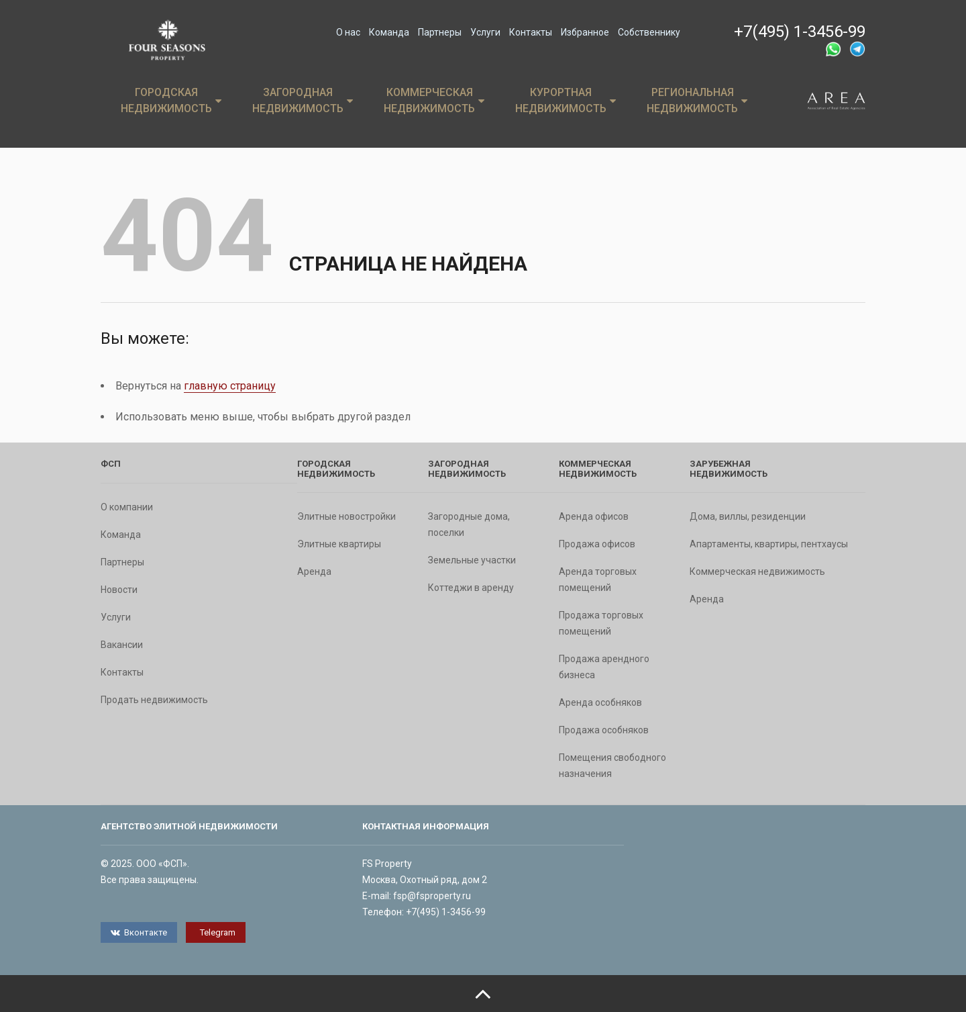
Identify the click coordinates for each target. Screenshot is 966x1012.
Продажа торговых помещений (601, 623)
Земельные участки (472, 560)
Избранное (585, 32)
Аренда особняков (600, 702)
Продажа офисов (597, 544)
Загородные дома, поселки (469, 524)
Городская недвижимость (171, 100)
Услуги (485, 32)
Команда (389, 32)
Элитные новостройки (346, 516)
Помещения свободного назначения (612, 765)
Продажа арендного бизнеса (604, 666)
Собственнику (649, 32)
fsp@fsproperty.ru (432, 895)
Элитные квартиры (339, 544)
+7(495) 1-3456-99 (799, 31)
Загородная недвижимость (302, 100)
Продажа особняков (604, 730)
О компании (127, 507)
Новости (119, 589)
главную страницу (230, 385)
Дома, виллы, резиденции (748, 516)
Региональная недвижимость (697, 100)
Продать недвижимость (154, 699)
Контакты (530, 32)
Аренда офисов (594, 516)
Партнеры (440, 32)
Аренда (314, 571)
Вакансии (122, 644)
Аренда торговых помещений (598, 579)
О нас (348, 32)
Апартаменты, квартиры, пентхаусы (769, 544)
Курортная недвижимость (565, 100)
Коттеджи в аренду (471, 587)
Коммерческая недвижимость (434, 100)
